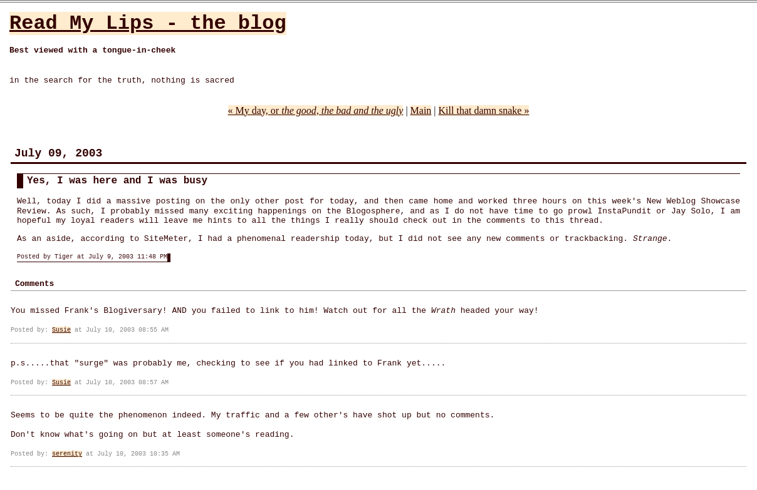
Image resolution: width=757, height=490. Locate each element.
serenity (67, 454)
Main (421, 110)
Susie (61, 330)
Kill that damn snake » (484, 110)
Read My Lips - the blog (147, 23)
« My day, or (316, 110)
